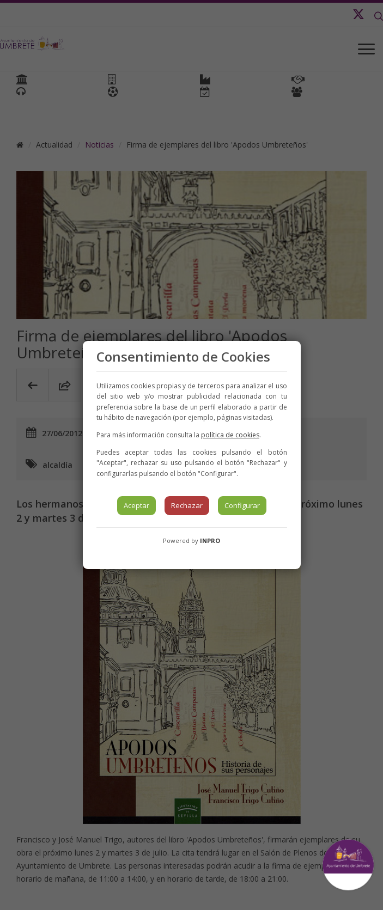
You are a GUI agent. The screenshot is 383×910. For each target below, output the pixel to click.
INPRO (210, 540)
